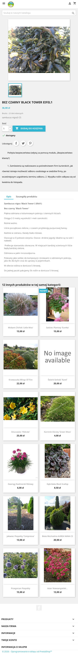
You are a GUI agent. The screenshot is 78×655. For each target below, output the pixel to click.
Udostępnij (16, 143)
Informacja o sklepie (14, 646)
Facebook (39, 608)
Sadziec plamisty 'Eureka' (57, 327)
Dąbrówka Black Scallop (57, 484)
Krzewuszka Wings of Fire (20, 379)
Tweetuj (23, 143)
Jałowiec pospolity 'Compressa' (20, 536)
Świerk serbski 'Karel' (57, 379)
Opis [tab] (8, 196)
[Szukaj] (39, 13)
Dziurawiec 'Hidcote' (20, 432)
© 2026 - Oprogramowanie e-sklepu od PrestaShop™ (27, 651)
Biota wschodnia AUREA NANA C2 (57, 536)
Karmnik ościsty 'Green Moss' (57, 432)
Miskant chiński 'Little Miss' (20, 327)
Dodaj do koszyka (29, 128)
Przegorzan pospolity (20, 588)
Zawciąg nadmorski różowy (20, 484)
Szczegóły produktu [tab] (26, 196)
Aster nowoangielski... (57, 588)
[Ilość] (5, 129)
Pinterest (30, 143)
